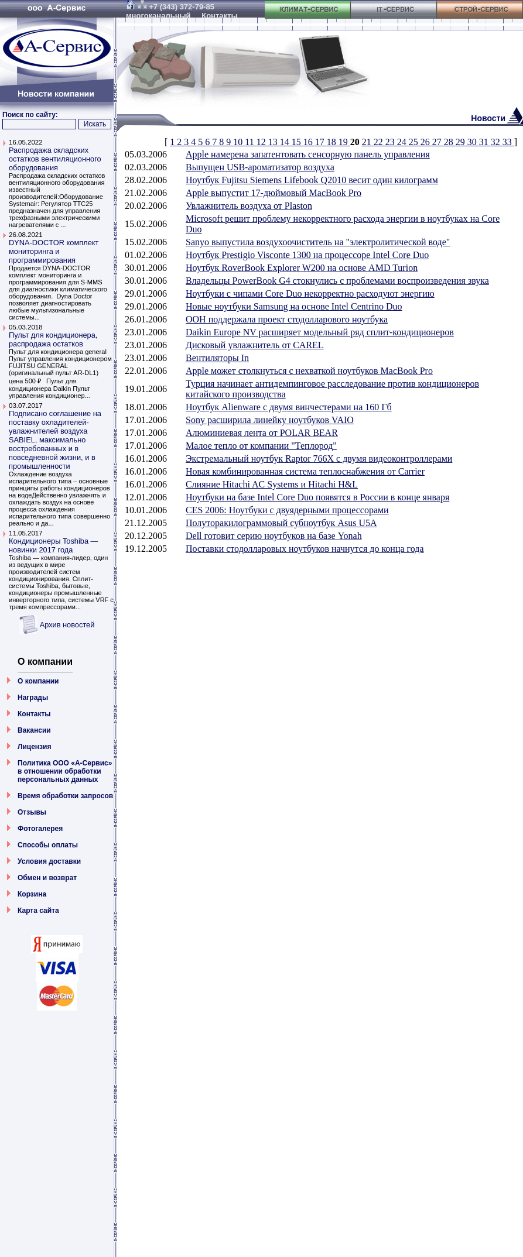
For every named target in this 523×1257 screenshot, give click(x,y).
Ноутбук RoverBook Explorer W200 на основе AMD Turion (302, 268)
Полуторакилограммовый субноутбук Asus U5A (281, 523)
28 (450, 142)
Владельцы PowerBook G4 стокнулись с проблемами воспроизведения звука (337, 281)
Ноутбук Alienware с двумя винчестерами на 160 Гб (289, 407)
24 (403, 142)
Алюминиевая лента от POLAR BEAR (262, 433)
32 (497, 142)
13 (274, 142)
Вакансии (34, 730)
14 (286, 142)
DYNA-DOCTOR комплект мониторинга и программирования (53, 251)
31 (485, 142)
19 (344, 142)
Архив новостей (67, 624)
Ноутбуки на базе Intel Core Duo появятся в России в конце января (317, 497)
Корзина (32, 894)
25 (415, 142)
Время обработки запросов (65, 796)
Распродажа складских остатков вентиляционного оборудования (55, 159)
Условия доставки (49, 861)
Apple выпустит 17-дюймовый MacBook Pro (273, 193)
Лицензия (34, 747)
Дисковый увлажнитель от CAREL (255, 345)
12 (262, 142)
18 (333, 142)
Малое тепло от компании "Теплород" (261, 446)
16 (309, 142)
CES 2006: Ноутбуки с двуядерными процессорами (287, 510)
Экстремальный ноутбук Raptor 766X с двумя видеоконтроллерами (319, 458)
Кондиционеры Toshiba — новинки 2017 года (53, 545)
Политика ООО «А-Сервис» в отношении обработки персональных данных (65, 771)
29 (461, 142)
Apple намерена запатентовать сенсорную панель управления (308, 154)
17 (321, 142)
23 (391, 142)
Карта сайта (38, 910)
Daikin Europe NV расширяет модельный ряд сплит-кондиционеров (320, 332)
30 (473, 142)
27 (438, 142)
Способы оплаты (48, 845)
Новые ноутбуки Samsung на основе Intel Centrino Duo (294, 306)
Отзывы (32, 812)
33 (508, 142)
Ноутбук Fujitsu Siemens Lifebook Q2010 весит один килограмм (312, 180)
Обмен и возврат (47, 878)
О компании (38, 681)
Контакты (34, 714)
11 (250, 142)
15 (297, 142)
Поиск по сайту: (30, 115)
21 (368, 142)
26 (426, 142)
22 (379, 142)
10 (239, 142)
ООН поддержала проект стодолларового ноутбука (287, 319)
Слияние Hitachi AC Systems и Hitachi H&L (272, 484)
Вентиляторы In (217, 358)
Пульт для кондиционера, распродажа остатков (53, 339)
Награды (33, 697)
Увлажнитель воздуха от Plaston (249, 206)
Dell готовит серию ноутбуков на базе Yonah (274, 536)
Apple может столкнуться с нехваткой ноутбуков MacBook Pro (309, 371)
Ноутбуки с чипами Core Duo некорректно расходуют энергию (310, 293)
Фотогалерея (40, 829)
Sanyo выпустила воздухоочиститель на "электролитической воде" (318, 242)
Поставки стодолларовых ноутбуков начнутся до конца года (305, 549)
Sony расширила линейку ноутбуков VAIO (270, 420)
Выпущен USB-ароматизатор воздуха (260, 167)
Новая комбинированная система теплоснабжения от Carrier (305, 471)
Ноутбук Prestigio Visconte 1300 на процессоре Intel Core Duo (307, 255)
